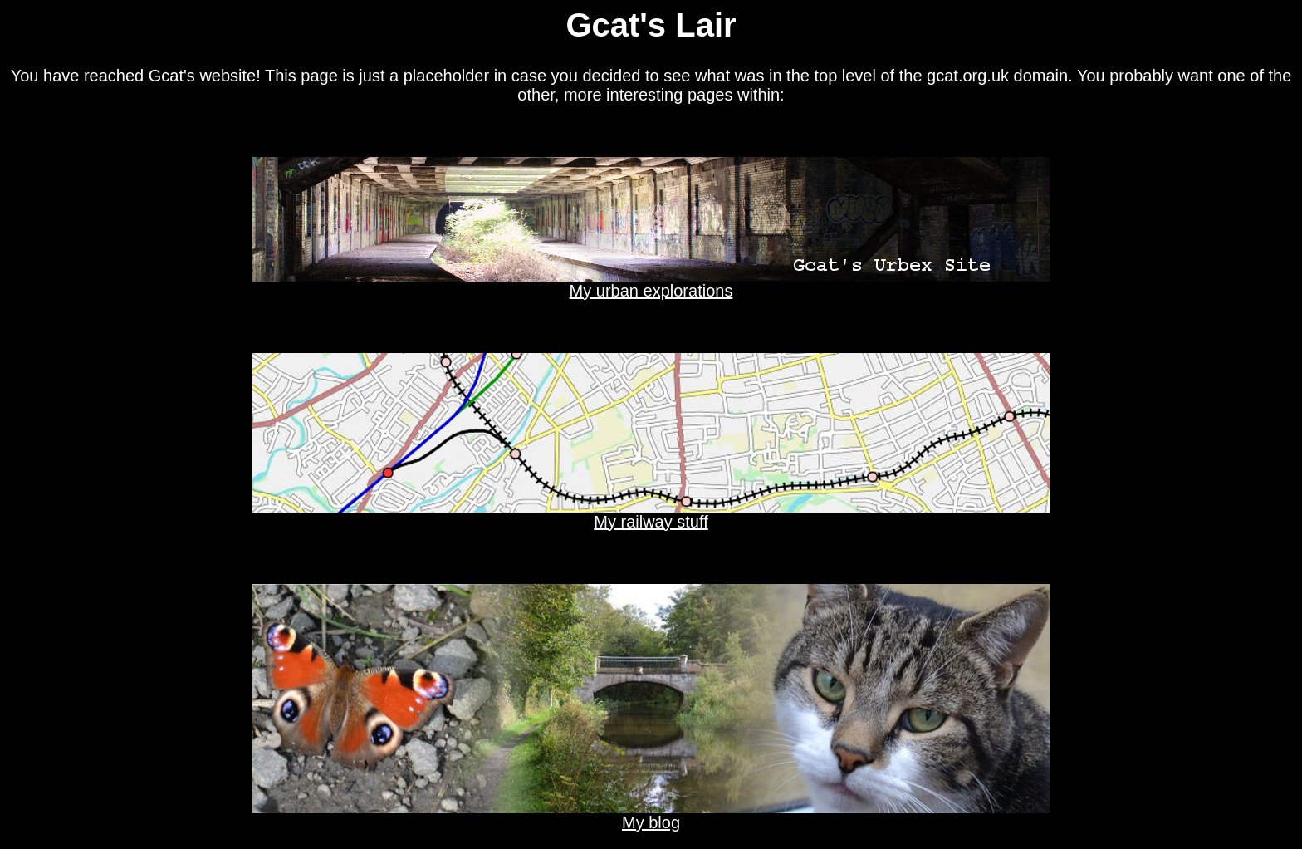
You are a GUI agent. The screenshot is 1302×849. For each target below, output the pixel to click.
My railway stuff (651, 514)
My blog (651, 815)
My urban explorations (651, 283)
